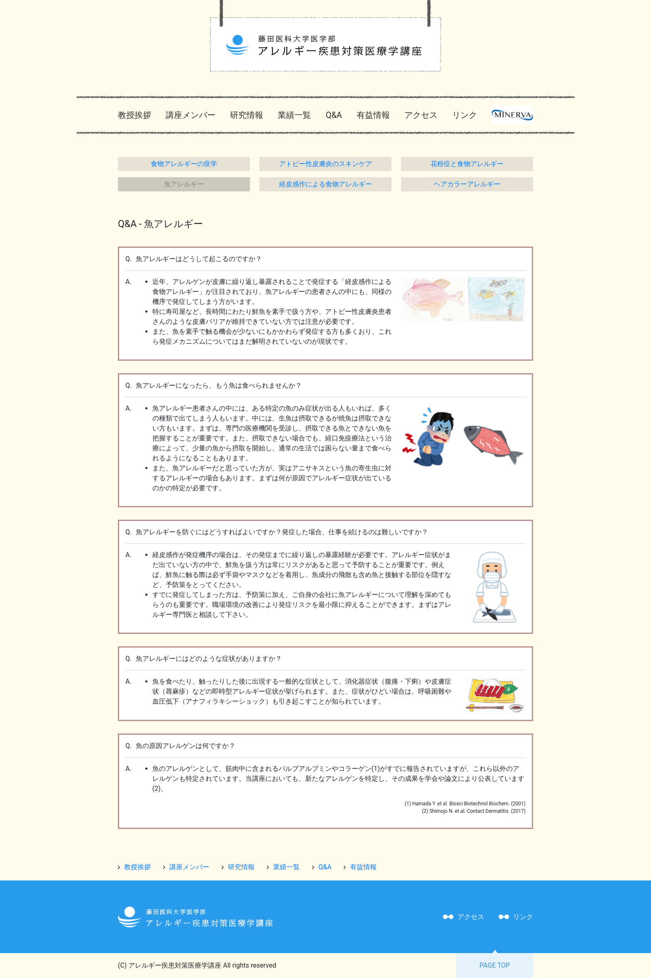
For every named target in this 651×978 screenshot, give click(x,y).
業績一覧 (294, 115)
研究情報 (246, 115)
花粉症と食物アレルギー (467, 164)
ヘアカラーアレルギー (467, 184)
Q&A (334, 115)
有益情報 (373, 115)
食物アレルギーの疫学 (184, 164)
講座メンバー (190, 115)
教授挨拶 (134, 115)
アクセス (421, 115)
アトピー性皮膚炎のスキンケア (325, 164)
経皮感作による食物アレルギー (325, 184)
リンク (464, 115)
